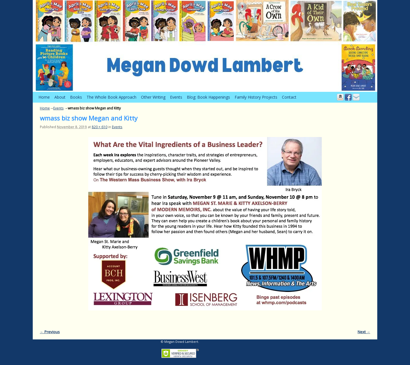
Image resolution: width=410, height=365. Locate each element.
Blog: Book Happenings (208, 97)
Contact (289, 97)
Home (44, 97)
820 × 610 (99, 127)
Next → (364, 331)
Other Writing (153, 97)
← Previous (50, 331)
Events (176, 97)
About (59, 97)
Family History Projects (256, 97)
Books (76, 97)
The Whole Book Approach (111, 97)
